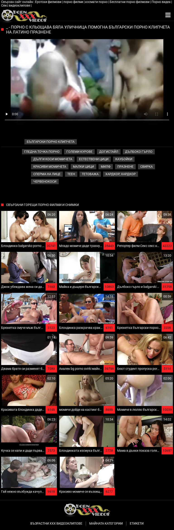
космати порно (96, 2)
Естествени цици (94, 159)
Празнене (125, 166)
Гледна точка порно (42, 151)
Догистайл (108, 151)
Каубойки (123, 159)
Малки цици (83, 166)
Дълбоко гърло (138, 151)
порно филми (73, 2)
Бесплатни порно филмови (130, 2)
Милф (106, 166)
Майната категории (106, 523)
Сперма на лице (46, 174)
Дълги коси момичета (52, 159)
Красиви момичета (49, 166)
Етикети (137, 523)
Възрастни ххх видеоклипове (56, 523)
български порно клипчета (51, 141)
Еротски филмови (48, 2)
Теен (71, 174)
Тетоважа (90, 174)
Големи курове (79, 151)
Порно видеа (161, 2)
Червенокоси (44, 181)
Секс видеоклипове (16, 5)
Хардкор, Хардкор (120, 174)
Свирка (146, 166)
